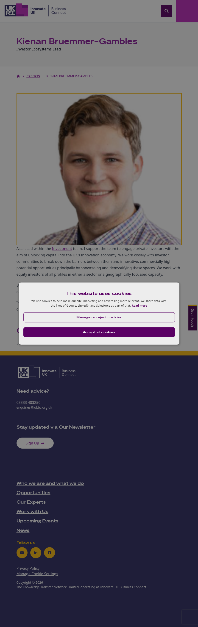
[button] (99, 317)
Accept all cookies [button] (99, 332)
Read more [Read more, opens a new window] (139, 306)
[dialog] (99, 314)
